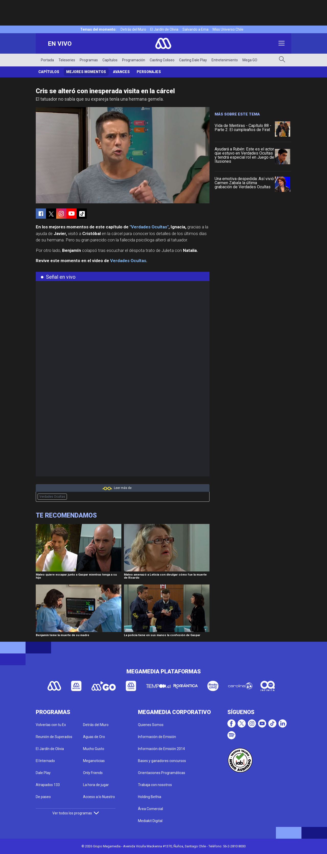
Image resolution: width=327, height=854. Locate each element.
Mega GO (249, 60)
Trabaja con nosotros (155, 785)
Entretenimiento (225, 60)
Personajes (149, 72)
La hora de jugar (96, 785)
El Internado (45, 761)
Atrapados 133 (48, 785)
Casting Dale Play (193, 60)
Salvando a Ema (195, 29)
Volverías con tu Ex (51, 725)
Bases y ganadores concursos (162, 761)
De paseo (43, 797)
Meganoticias (94, 761)
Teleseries (67, 60)
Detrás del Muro (133, 29)
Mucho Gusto (93, 749)
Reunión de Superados (54, 737)
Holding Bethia (149, 797)
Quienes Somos (151, 725)
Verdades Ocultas (128, 260)
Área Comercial (150, 809)
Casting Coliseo (162, 60)
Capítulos (110, 60)
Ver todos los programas (75, 813)
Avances (121, 72)
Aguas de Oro (94, 737)
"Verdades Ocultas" (149, 226)
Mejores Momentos (86, 72)
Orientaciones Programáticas (161, 773)
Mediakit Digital (150, 821)
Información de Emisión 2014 (161, 749)
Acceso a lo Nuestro (99, 797)
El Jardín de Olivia (164, 29)
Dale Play (43, 773)
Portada (47, 60)
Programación (133, 60)
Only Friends (93, 773)
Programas (89, 60)
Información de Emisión (157, 737)
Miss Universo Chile (228, 29)
